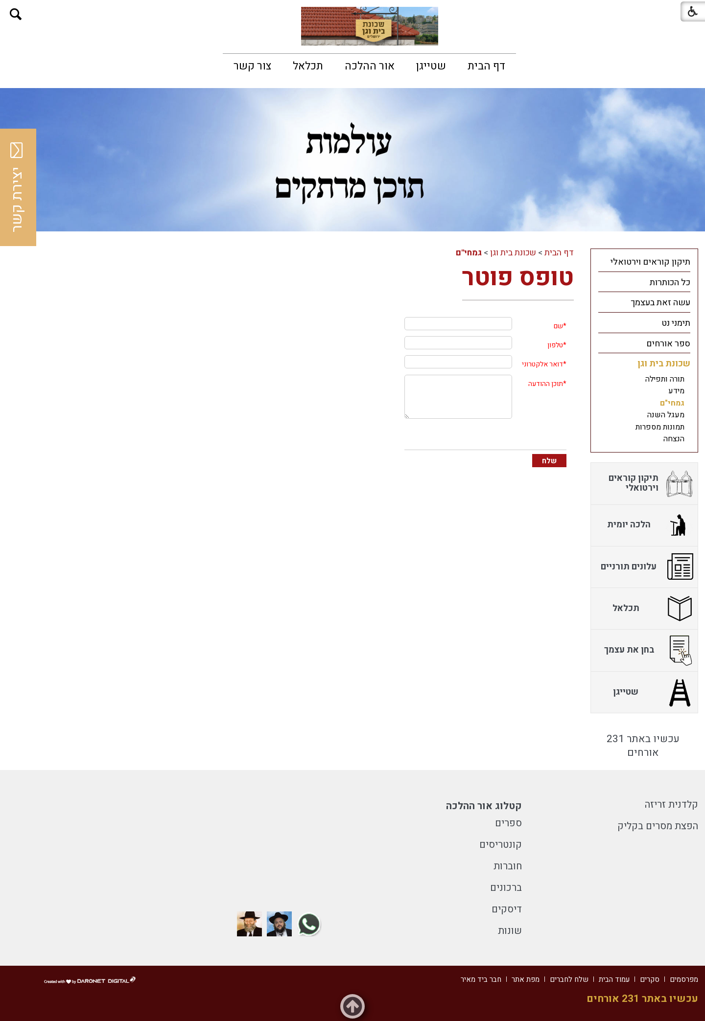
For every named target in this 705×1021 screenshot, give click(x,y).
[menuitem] (486, 66)
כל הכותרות (670, 282)
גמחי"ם (469, 253)
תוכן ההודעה (545, 384)
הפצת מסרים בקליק (657, 826)
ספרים (508, 823)
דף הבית (486, 66)
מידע (676, 391)
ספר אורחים (668, 343)
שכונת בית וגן (513, 253)
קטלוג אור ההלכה (484, 806)
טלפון (555, 345)
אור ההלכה (370, 66)
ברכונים (506, 888)
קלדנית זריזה (671, 804)
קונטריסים (500, 845)
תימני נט (675, 323)
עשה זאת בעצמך (660, 302)
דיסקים (507, 909)
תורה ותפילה (664, 379)
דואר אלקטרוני (542, 364)
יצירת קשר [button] (17, 187)
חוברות (508, 866)
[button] (15, 14)
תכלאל (308, 66)
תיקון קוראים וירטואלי (650, 262)
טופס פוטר (518, 277)
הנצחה (673, 439)
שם (558, 326)
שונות (510, 931)
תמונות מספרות (659, 427)
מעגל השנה (665, 415)
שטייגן (431, 66)
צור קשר (252, 66)
